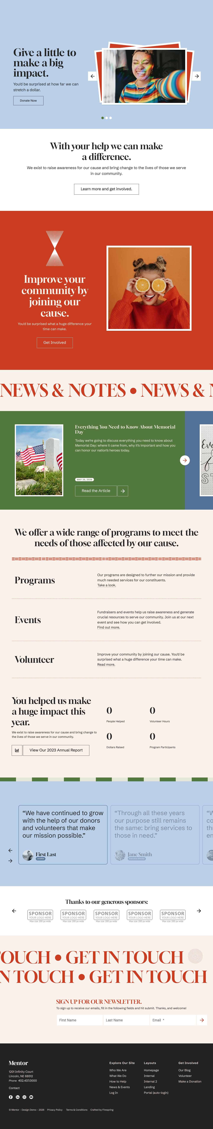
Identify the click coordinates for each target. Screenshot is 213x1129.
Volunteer (185, 1076)
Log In (113, 1093)
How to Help (117, 1081)
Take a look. (106, 585)
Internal (149, 1076)
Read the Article (99, 491)
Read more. (106, 664)
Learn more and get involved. (106, 189)
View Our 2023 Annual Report (53, 750)
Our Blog (185, 1070)
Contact (14, 1088)
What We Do (117, 1076)
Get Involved (54, 342)
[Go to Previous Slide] (10, 850)
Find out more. (108, 627)
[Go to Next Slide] (185, 460)
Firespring (108, 1109)
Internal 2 (150, 1081)
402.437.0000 (27, 1081)
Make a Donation (190, 1081)
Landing (149, 1087)
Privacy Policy (54, 1109)
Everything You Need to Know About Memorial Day (125, 429)
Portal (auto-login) (156, 1093)
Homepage (151, 1070)
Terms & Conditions (76, 1109)
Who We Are (117, 1070)
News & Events (119, 1087)
